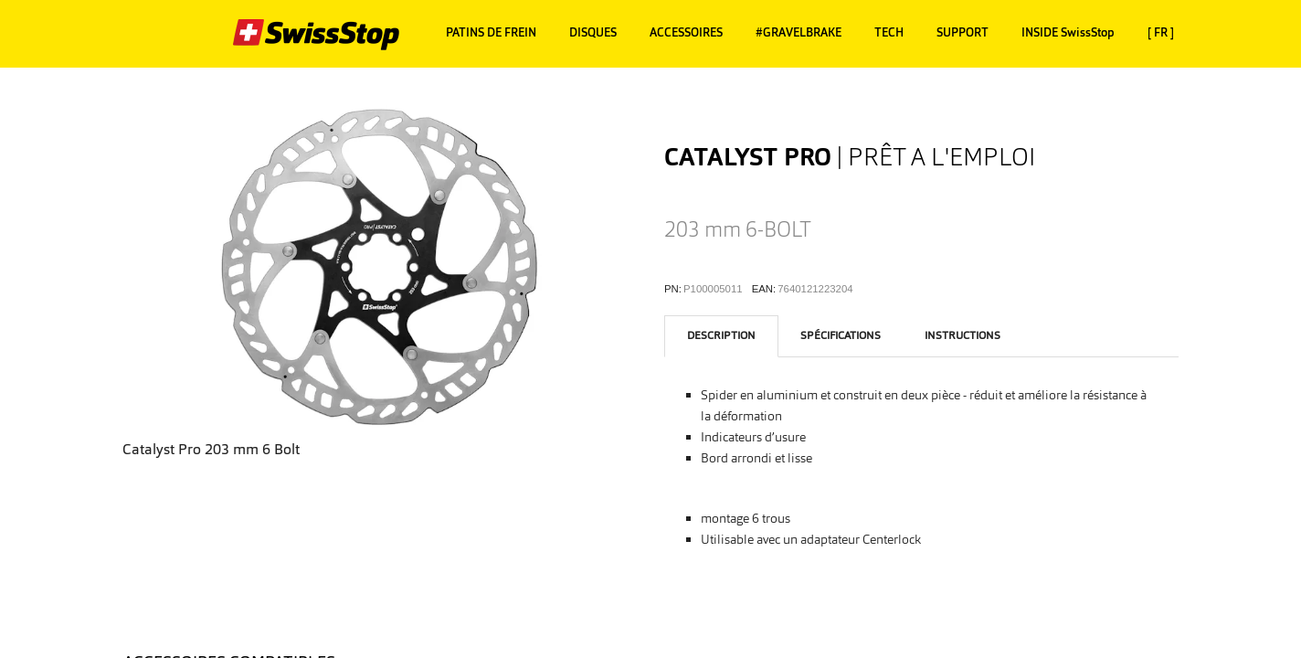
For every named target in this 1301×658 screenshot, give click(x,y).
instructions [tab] (962, 335)
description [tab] (721, 335)
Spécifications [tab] (840, 335)
